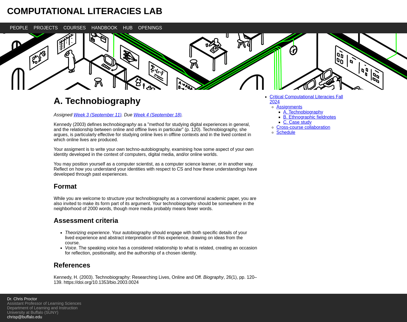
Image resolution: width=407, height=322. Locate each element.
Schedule (285, 132)
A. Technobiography (303, 112)
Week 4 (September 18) (158, 114)
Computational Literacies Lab (84, 11)
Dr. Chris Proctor (22, 299)
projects (46, 27)
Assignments (289, 107)
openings (150, 27)
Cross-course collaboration (303, 127)
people (19, 27)
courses (74, 27)
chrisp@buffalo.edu (24, 317)
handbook (105, 27)
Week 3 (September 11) (97, 114)
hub (128, 27)
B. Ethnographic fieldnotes (309, 117)
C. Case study (297, 122)
